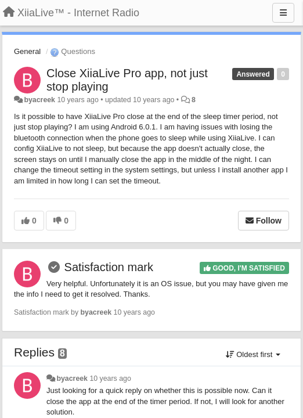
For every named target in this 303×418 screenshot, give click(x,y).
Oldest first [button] (253, 354)
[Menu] (283, 13)
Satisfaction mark (108, 267)
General (27, 51)
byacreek (39, 100)
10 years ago (110, 378)
